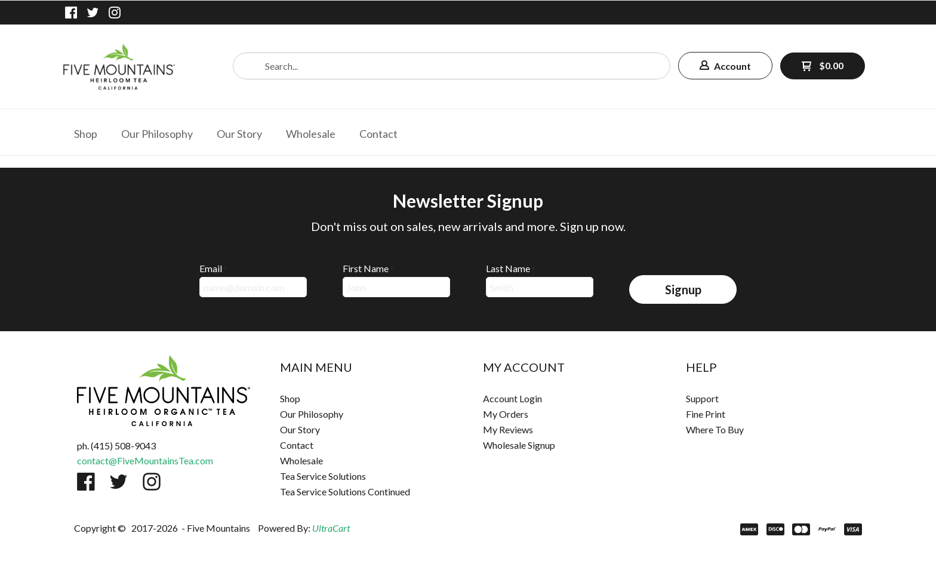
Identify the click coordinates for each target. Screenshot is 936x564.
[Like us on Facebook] (71, 13)
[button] (725, 65)
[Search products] (451, 66)
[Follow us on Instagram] (115, 13)
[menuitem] (85, 132)
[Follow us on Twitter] (93, 13)
